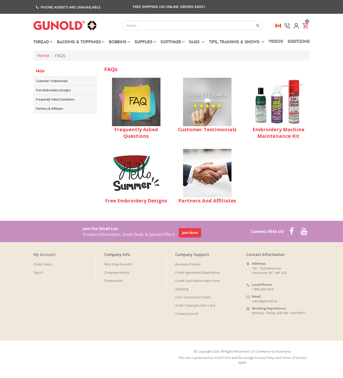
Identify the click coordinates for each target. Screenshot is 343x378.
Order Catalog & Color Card (195, 305)
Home (43, 55)
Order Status (42, 264)
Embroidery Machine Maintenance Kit (278, 132)
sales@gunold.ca (264, 301)
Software (170, 42)
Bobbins (117, 42)
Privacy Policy (265, 357)
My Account (44, 254)
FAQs (195, 42)
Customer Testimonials (52, 81)
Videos (276, 42)
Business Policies (188, 264)
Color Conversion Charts (193, 297)
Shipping (181, 289)
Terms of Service (294, 357)
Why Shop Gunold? (118, 264)
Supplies (143, 42)
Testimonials (113, 280)
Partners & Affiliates (49, 109)
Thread (41, 42)
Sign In (38, 272)
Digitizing (299, 42)
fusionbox (283, 351)
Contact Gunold (186, 313)
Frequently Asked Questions (55, 99)
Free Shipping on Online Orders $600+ (169, 6)
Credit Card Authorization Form (197, 280)
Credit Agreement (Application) (197, 272)
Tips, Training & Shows (235, 42)
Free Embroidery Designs (53, 90)
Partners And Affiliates (207, 200)
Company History (116, 272)
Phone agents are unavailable (68, 7)
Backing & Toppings (79, 42)
